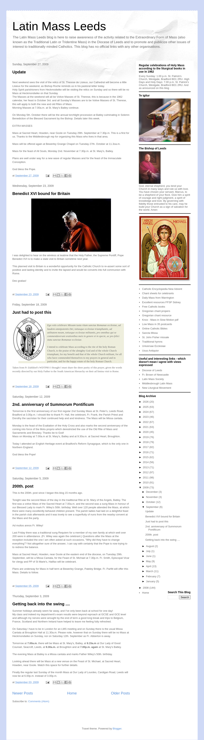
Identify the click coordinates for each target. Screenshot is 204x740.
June (149, 556)
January (151, 581)
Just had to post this (31, 312)
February (151, 576)
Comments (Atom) (38, 701)
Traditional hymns (152, 341)
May (149, 561)
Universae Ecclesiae (154, 346)
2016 (146, 452)
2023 (146, 416)
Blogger (117, 728)
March (150, 571)
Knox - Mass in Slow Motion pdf (160, 319)
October (151, 501)
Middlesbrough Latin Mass (157, 383)
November (152, 497)
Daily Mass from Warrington (158, 297)
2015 (146, 457)
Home (72, 693)
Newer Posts (22, 693)
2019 (146, 437)
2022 (146, 422)
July (148, 551)
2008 (146, 587)
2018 (146, 442)
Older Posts (120, 693)
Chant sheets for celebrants (158, 293)
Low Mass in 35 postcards (157, 324)
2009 (146, 487)
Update (19, 72)
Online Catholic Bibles (154, 328)
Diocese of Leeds (152, 370)
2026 (146, 401)
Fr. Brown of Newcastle (155, 374)
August (150, 546)
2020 (146, 431)
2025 (146, 406)
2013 (146, 467)
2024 (146, 411)
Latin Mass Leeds (59, 26)
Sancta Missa (150, 332)
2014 (146, 462)
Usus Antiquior (150, 350)
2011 (146, 477)
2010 (146, 482)
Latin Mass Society (153, 379)
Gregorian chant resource (156, 315)
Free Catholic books (153, 306)
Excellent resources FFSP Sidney (161, 302)
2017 (146, 447)
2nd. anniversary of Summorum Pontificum (53, 404)
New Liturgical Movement (156, 387)
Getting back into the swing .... (41, 604)
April (149, 566)
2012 (146, 472)
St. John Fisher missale (155, 337)
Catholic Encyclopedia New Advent (162, 288)
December (152, 491)
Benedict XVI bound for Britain (41, 193)
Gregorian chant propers (156, 311)
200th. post (22, 486)
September (152, 506)
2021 (146, 427)
